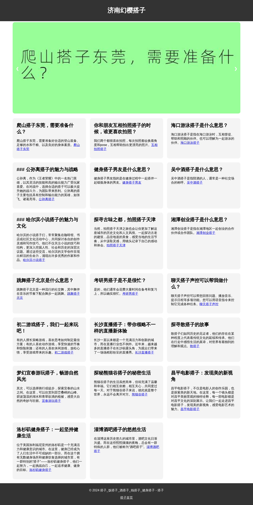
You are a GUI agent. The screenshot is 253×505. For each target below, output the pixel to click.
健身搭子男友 (131, 182)
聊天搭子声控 (208, 304)
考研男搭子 (130, 293)
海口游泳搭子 (189, 142)
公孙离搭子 (47, 199)
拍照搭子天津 (116, 245)
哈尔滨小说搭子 (34, 260)
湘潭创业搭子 (205, 232)
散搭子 (194, 346)
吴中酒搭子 (195, 182)
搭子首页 (126, 497)
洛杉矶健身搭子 (40, 470)
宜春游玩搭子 (51, 400)
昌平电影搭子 (189, 409)
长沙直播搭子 (144, 352)
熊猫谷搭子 (140, 394)
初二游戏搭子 (64, 352)
